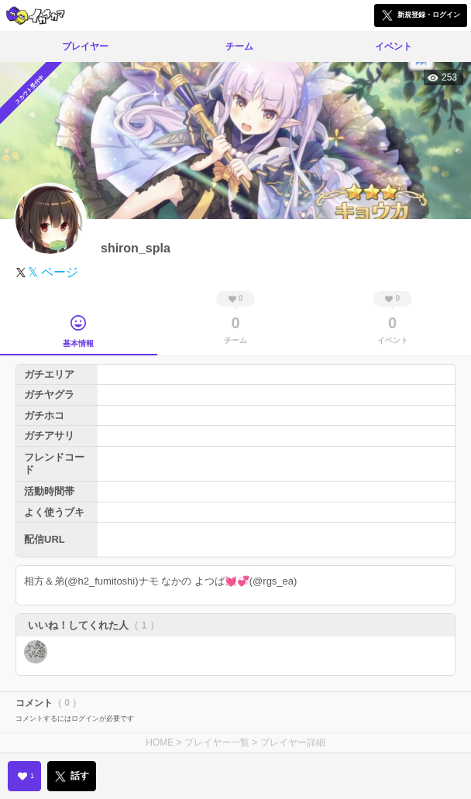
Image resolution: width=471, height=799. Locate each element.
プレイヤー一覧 (216, 742)
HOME (160, 742)
